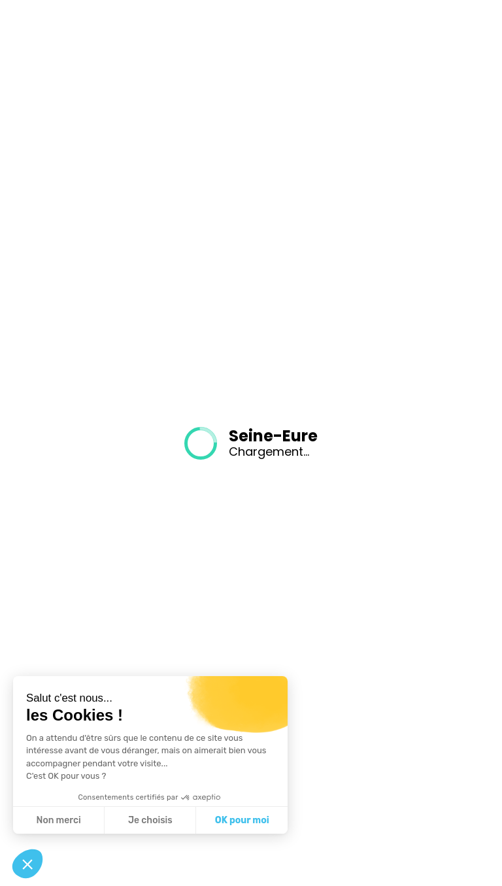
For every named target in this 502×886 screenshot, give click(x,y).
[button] (27, 863)
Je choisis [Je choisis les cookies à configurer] (150, 820)
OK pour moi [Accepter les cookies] (242, 820)
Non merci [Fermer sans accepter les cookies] (58, 820)
